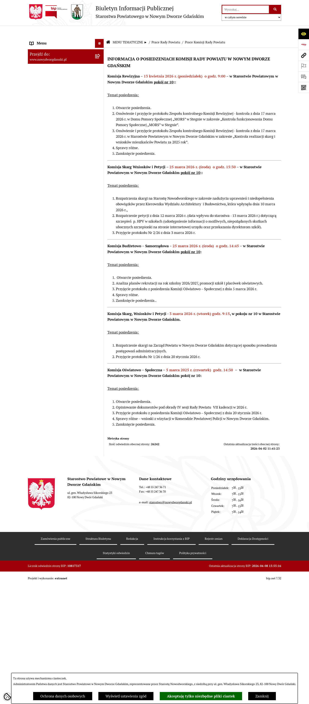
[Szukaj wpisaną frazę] (275, 9)
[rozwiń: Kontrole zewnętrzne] (100, 384)
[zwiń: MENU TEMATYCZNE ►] (100, 50)
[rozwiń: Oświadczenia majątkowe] (100, 255)
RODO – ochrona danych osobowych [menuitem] (58, 625)
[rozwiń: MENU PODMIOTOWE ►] (100, 40)
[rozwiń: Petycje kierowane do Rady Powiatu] (100, 180)
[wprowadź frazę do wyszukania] (246, 9)
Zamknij (262, 696)
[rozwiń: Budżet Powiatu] (100, 75)
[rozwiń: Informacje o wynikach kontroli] (100, 396)
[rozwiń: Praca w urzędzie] (100, 314)
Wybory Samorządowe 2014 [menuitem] (51, 652)
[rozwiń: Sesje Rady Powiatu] (100, 121)
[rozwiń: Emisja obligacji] (100, 87)
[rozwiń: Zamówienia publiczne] (100, 599)
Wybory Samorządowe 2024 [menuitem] (51, 634)
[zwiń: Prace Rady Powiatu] (100, 98)
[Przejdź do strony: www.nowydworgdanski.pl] (303, 55)
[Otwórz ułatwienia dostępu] (303, 33)
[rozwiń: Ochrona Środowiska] (100, 361)
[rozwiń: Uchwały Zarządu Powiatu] (100, 220)
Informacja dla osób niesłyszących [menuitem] (57, 670)
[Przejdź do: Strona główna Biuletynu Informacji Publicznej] (108, 30)
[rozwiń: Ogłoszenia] (100, 279)
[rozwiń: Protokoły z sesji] (100, 133)
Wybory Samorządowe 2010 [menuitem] (51, 661)
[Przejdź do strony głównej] (116, 12)
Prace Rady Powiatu (166, 30)
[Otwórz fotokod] (303, 87)
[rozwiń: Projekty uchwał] (100, 145)
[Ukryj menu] (99, 31)
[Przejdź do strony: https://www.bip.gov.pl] (303, 44)
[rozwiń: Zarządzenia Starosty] (100, 232)
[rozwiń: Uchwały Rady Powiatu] (100, 209)
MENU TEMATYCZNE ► (130, 30)
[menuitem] (66, 41)
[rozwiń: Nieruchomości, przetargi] (100, 302)
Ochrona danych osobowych (62, 696)
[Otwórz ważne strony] (303, 66)
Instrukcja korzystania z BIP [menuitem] (52, 607)
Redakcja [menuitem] (37, 616)
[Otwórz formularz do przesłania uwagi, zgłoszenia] (303, 76)
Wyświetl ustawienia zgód (126, 696)
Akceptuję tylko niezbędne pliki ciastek (201, 696)
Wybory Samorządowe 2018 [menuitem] (51, 643)
